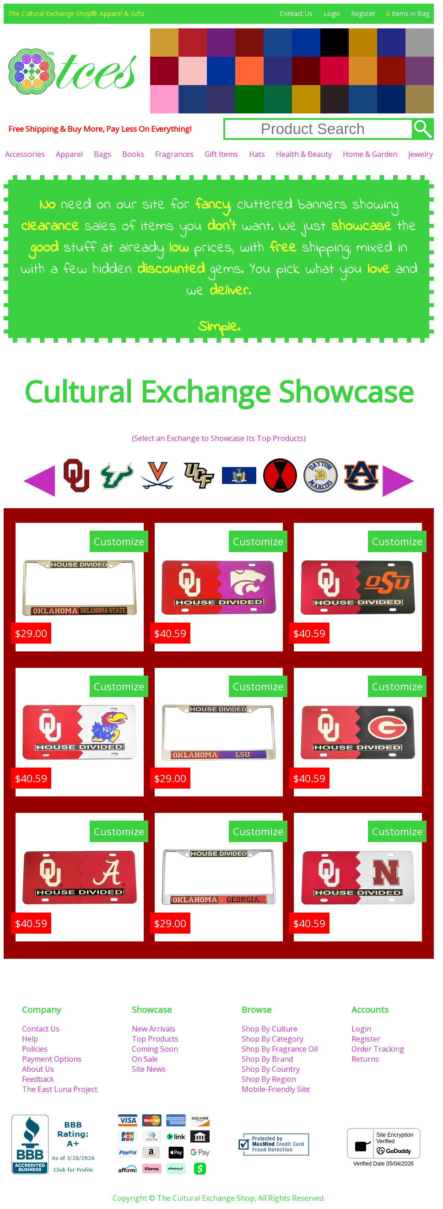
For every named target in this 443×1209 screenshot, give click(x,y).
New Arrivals (153, 1029)
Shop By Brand (267, 1059)
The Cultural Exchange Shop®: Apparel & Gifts (76, 13)
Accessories (25, 154)
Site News (149, 1069)
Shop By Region (269, 1079)
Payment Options (51, 1059)
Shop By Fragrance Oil (280, 1049)
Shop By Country (271, 1069)
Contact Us (296, 13)
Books (133, 154)
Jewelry (420, 154)
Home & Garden (370, 154)
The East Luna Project (59, 1089)
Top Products (155, 1039)
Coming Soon (155, 1049)
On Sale (145, 1059)
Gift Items (221, 154)
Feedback (38, 1079)
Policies (35, 1049)
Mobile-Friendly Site (276, 1089)
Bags (102, 154)
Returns (365, 1059)
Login (332, 13)
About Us (38, 1069)
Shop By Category (272, 1039)
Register (363, 13)
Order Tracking (377, 1049)
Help (30, 1039)
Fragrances (174, 154)
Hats (257, 154)
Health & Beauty (304, 154)
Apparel (69, 154)
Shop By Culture (269, 1029)
